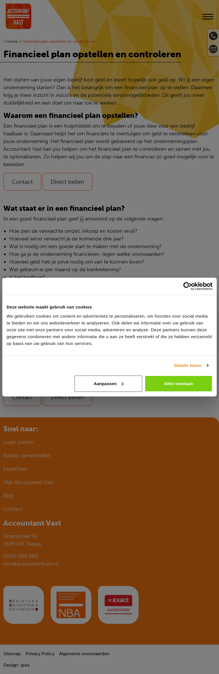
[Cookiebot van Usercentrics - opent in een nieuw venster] (187, 286)
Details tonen (187, 365)
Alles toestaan (178, 383)
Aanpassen (108, 383)
